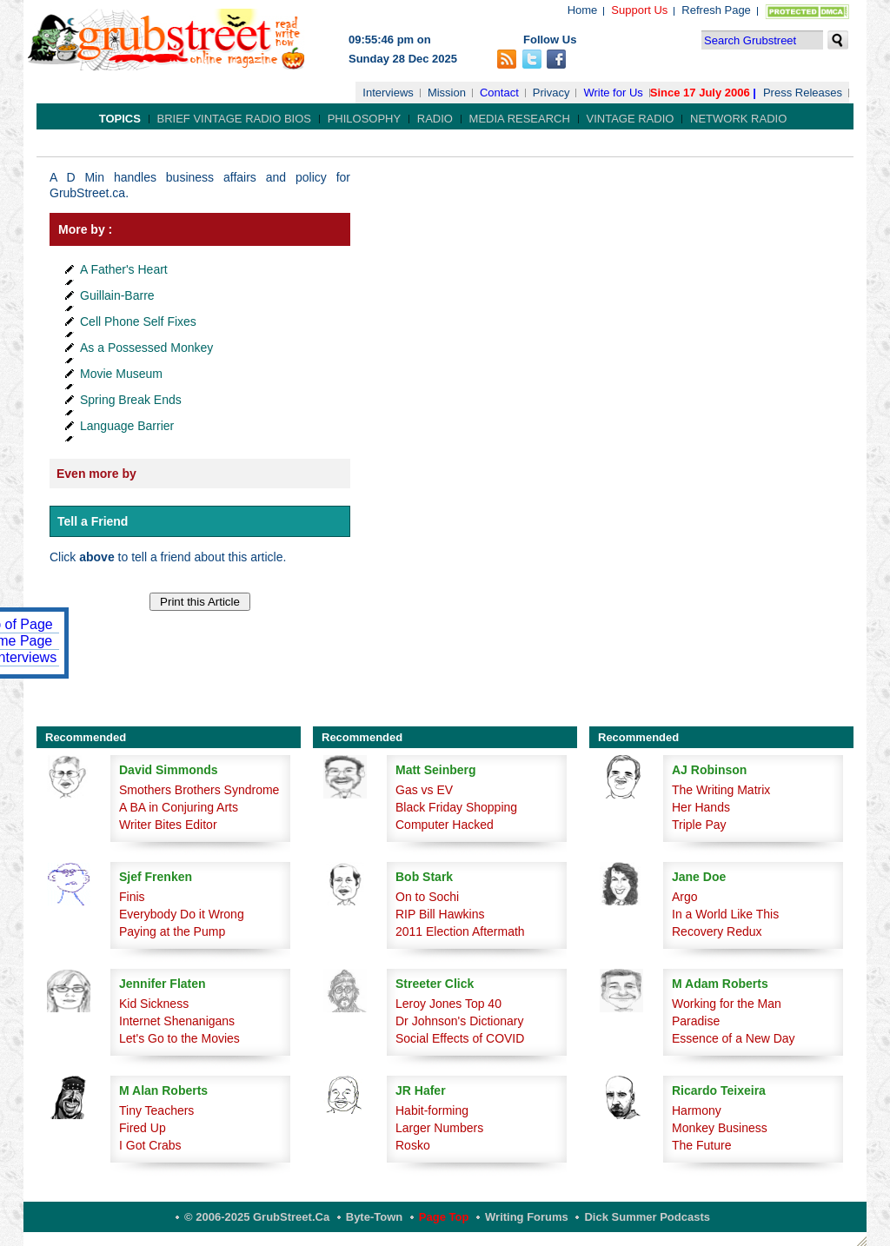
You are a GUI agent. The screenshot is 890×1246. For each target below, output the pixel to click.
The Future (701, 1145)
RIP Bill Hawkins (439, 914)
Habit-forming (431, 1110)
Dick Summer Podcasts (647, 1216)
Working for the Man (726, 1004)
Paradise (696, 1021)
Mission (447, 92)
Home (583, 10)
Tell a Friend (92, 521)
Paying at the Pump (172, 931)
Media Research (519, 118)
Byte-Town (374, 1216)
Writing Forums (526, 1216)
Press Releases (802, 92)
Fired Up (142, 1128)
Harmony (696, 1110)
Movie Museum (121, 374)
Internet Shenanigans (177, 1021)
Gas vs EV (424, 790)
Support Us (639, 10)
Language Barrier (127, 426)
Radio (435, 118)
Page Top (444, 1216)
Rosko (412, 1145)
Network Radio (738, 118)
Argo (685, 897)
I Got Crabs (150, 1145)
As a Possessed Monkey (146, 348)
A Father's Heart (124, 269)
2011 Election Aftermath (460, 931)
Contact (499, 92)
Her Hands (701, 807)
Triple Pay (699, 825)
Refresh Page (716, 10)
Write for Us (612, 92)
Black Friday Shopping (456, 807)
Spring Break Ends (131, 400)
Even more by (96, 474)
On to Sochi (427, 897)
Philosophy (365, 118)
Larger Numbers (439, 1128)
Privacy (551, 92)
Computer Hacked (444, 825)
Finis (132, 897)
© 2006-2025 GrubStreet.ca (256, 1216)
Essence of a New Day (733, 1038)
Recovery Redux (717, 931)
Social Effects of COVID (459, 1038)
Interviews (388, 92)
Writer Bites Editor (168, 825)
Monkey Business (719, 1128)
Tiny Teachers (156, 1110)
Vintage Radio (630, 118)
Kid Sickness (154, 1004)
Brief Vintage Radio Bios (234, 118)
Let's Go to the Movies (179, 1038)
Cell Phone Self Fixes (138, 321)
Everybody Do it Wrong (181, 914)
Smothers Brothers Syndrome (199, 790)
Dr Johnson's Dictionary (459, 1021)
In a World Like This (725, 914)
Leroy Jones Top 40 (448, 1004)
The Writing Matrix (721, 790)
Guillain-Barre (117, 295)
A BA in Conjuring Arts (178, 807)
